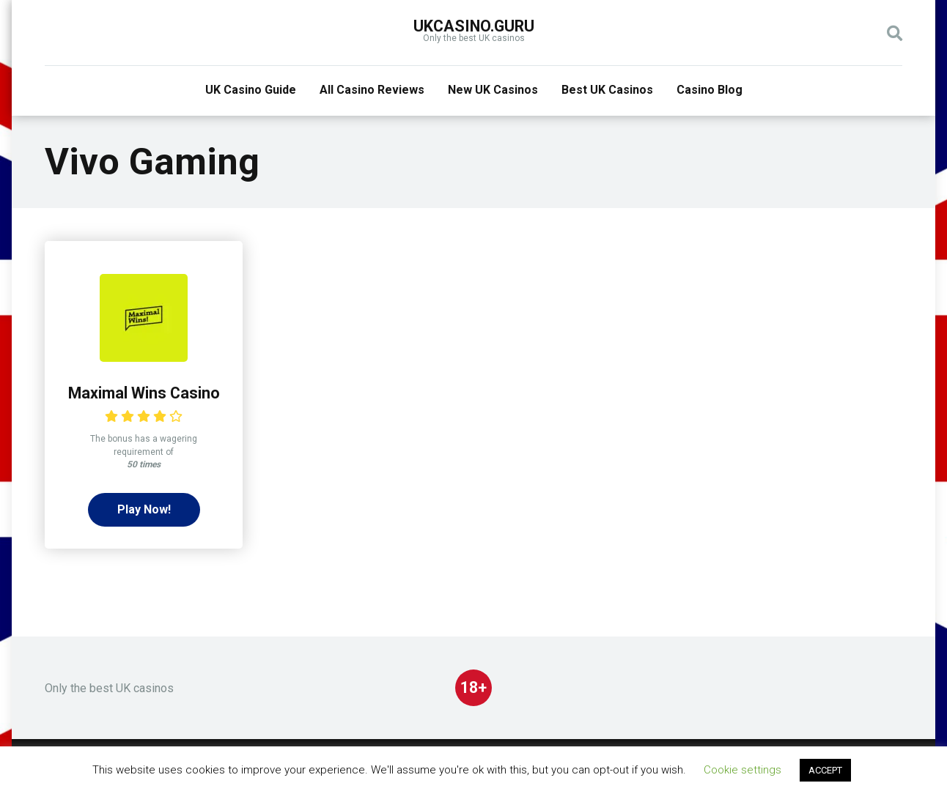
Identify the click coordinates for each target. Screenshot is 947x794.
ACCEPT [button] (825, 770)
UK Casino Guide (250, 90)
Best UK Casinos (607, 90)
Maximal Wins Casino (144, 393)
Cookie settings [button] (742, 769)
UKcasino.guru (473, 26)
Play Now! (144, 509)
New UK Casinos (493, 90)
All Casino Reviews (372, 90)
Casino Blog (710, 90)
